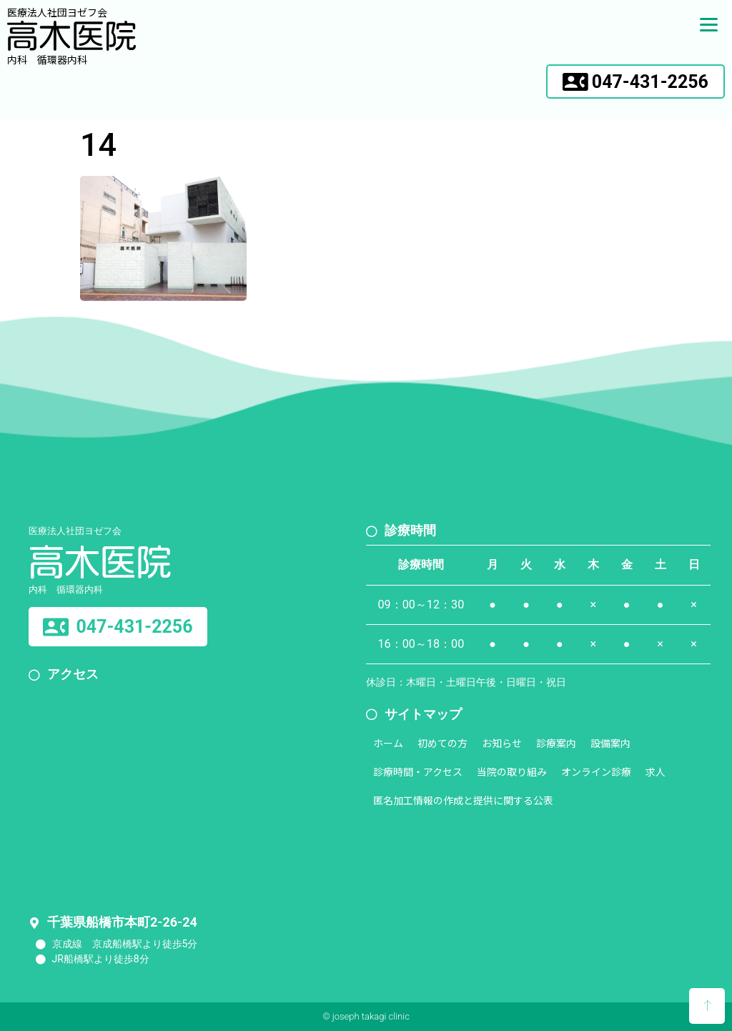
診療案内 (556, 743)
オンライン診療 (596, 771)
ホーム (388, 743)
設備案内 (610, 743)
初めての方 (442, 743)
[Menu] (709, 23)
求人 (656, 771)
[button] (635, 81)
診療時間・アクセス (418, 771)
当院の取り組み (512, 771)
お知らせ (502, 743)
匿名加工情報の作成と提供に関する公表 (463, 800)
